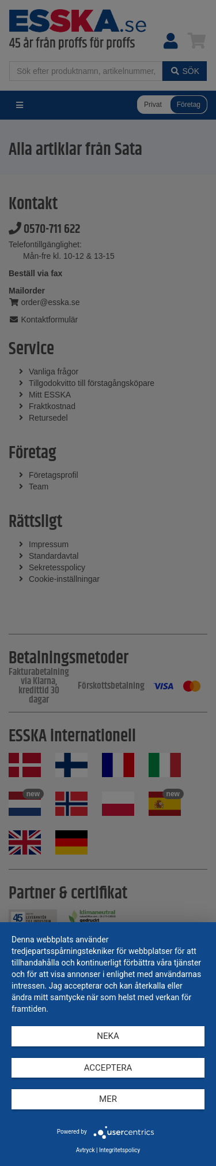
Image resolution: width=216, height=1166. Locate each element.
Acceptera (108, 1068)
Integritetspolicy (119, 1150)
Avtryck (85, 1150)
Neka (108, 1036)
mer (108, 1099)
